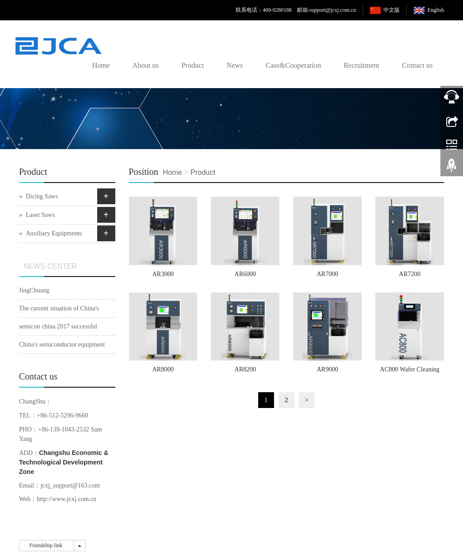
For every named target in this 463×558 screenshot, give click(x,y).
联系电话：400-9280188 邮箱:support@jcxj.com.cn (296, 10)
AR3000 (163, 274)
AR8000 (163, 369)
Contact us (417, 65)
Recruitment (361, 65)
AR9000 (327, 369)
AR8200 (245, 369)
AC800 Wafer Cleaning (409, 369)
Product (192, 65)
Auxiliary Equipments (54, 233)
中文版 (391, 10)
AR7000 (327, 274)
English (435, 10)
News (235, 65)
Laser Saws (40, 214)
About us (145, 65)
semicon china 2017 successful (58, 326)
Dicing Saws (42, 196)
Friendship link (46, 545)
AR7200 (409, 274)
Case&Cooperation (293, 65)
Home (101, 65)
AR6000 (245, 274)
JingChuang (34, 290)
